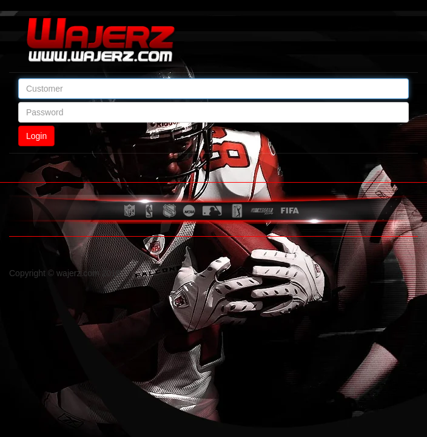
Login (36, 136)
